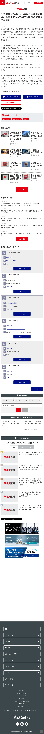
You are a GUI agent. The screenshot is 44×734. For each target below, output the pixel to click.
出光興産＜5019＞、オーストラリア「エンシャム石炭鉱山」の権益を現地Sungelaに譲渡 (21, 259)
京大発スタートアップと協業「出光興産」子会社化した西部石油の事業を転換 (36, 167)
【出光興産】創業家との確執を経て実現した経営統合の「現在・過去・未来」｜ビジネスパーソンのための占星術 (15, 168)
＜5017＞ (23, 27)
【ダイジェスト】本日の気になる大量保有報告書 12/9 (36, 182)
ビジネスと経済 (9, 719)
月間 (30, 505)
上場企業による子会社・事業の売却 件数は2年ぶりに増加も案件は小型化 (16, 183)
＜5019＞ (15, 24)
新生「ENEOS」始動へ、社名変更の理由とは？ (36, 208)
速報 (6, 682)
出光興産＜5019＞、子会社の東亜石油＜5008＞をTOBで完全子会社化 (22, 266)
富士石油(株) (6, 129)
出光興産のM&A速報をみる (11, 102)
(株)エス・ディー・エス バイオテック (15, 361)
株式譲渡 (25, 129)
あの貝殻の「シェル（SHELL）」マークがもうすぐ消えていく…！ (37, 196)
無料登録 (39, 3)
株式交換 (4, 284)
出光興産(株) (9, 289)
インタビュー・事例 (11, 707)
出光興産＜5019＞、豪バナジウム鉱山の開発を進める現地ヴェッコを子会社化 (21, 244)
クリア (25, 463)
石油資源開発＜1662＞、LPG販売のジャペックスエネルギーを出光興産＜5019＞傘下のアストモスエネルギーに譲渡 (21, 236)
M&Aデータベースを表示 (11, 107)
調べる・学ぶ (9, 694)
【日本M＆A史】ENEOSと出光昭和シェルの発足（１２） (15, 196)
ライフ (7, 725)
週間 (22, 505)
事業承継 (7, 700)
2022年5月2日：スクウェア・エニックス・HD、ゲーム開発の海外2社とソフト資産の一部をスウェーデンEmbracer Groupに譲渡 (22, 481)
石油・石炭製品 (16, 129)
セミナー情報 (9, 732)
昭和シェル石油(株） (11, 292)
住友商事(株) (9, 409)
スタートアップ (9, 713)
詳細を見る (22, 300)
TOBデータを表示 (33, 107)
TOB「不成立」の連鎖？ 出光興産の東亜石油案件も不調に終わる (15, 209)
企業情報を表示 (11, 113)
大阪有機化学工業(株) (11, 335)
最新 (14, 505)
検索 (18, 463)
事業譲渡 (4, 330)
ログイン (29, 3)
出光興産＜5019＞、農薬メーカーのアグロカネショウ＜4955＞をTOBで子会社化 (21, 251)
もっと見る (22, 222)
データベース (9, 688)
